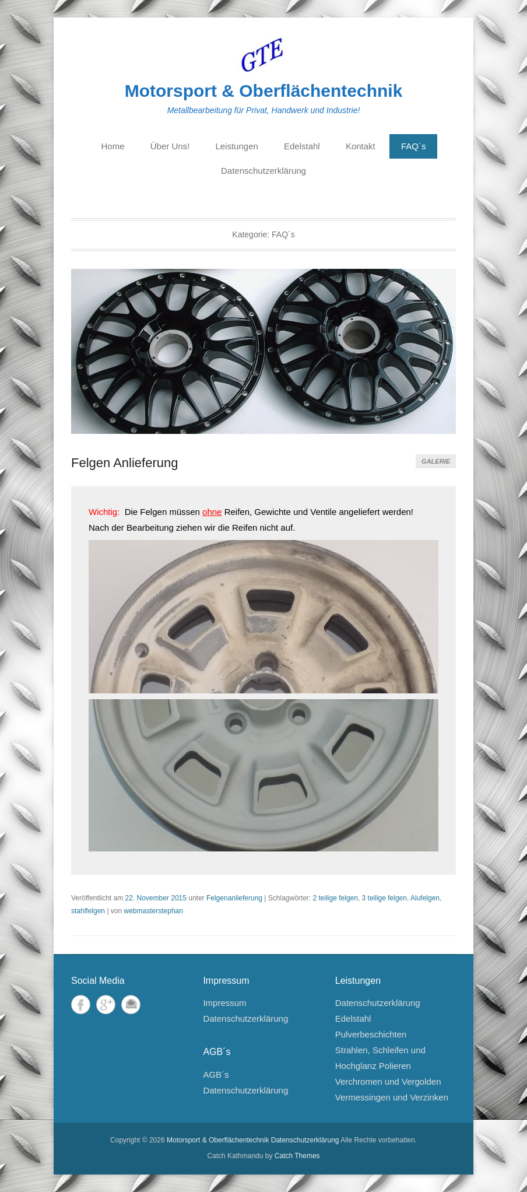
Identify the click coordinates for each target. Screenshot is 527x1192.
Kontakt (360, 146)
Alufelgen (425, 898)
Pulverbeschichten (371, 1034)
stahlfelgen (88, 911)
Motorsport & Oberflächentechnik (264, 90)
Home (113, 146)
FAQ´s (413, 146)
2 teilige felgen (335, 898)
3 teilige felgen (384, 898)
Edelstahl (302, 146)
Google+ (105, 1004)
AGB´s (216, 1074)
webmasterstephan (153, 911)
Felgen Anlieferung (124, 462)
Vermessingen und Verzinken (391, 1097)
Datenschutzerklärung (263, 171)
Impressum (224, 1003)
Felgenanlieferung (234, 898)
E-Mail (130, 1004)
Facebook (80, 1004)
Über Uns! (170, 146)
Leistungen (236, 146)
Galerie (435, 461)
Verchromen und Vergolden (388, 1081)
